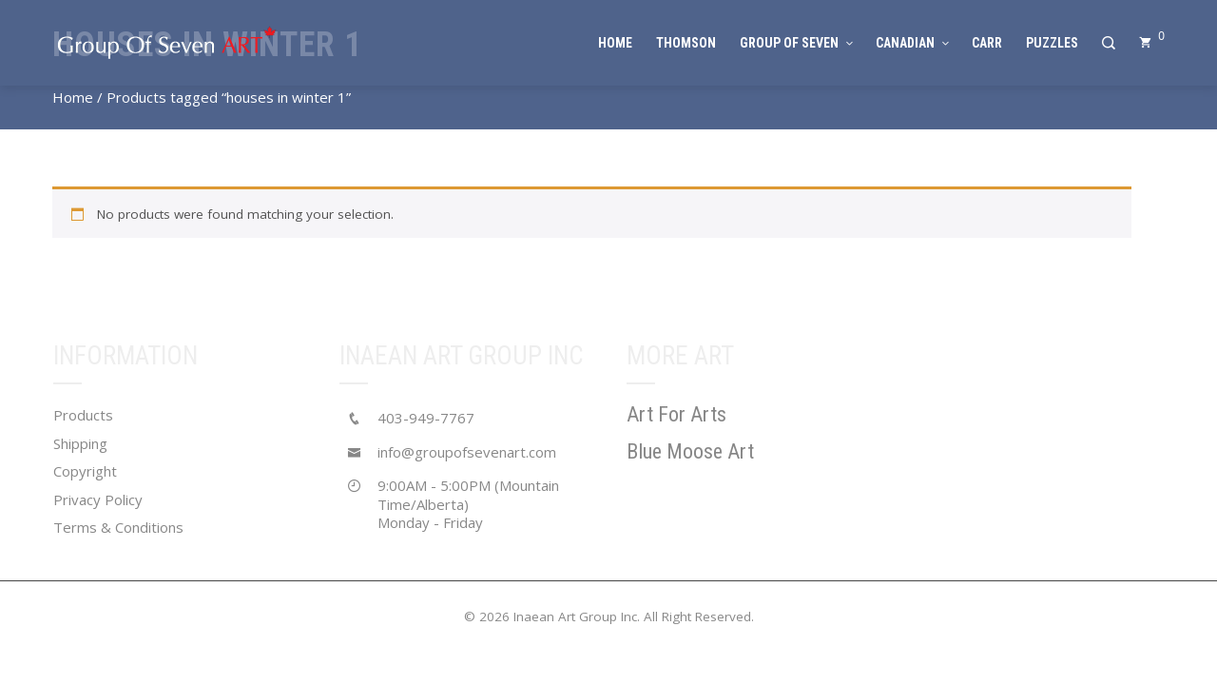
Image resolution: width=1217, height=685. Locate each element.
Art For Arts (676, 414)
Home (72, 97)
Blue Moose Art (690, 451)
